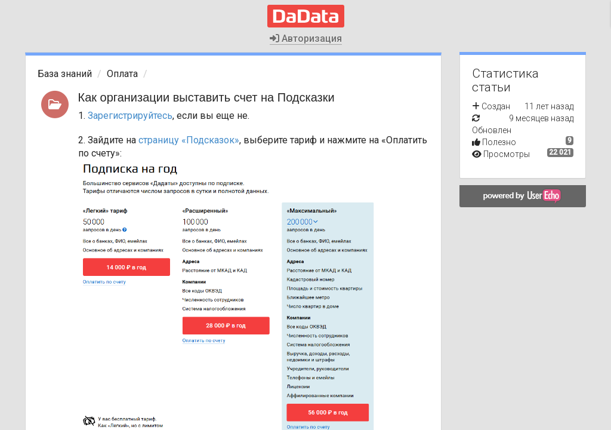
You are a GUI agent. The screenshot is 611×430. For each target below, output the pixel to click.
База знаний (65, 73)
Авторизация (306, 38)
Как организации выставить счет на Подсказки (206, 97)
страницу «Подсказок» (188, 140)
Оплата (122, 73)
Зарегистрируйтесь (130, 115)
